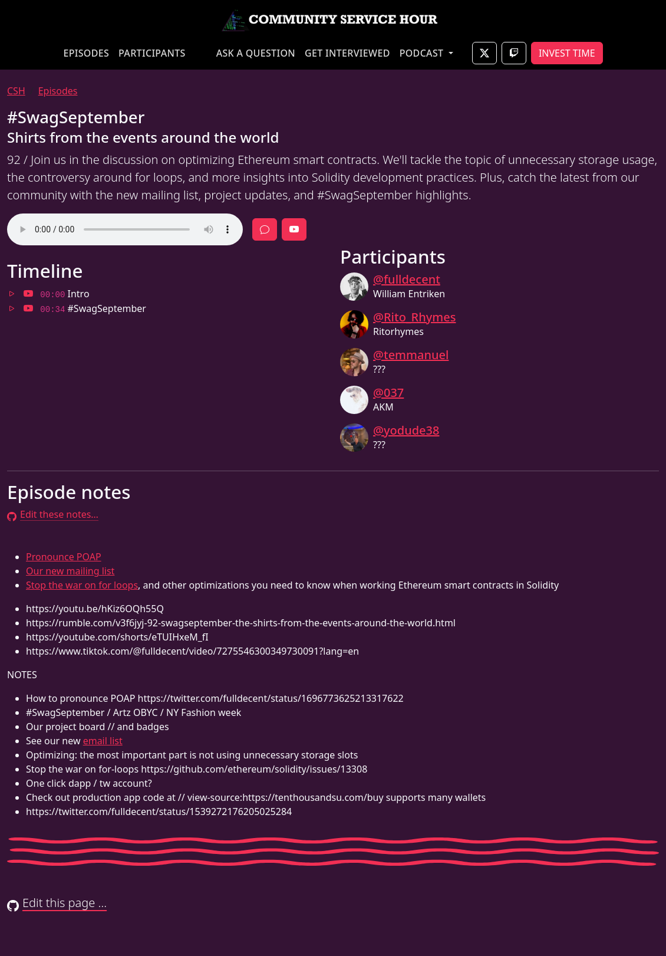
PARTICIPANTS (152, 53)
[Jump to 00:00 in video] (28, 293)
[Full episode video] (294, 229)
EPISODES (86, 53)
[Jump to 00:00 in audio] (12, 293)
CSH (16, 90)
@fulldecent (406, 279)
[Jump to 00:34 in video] (28, 308)
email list (103, 740)
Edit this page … (57, 903)
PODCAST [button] (423, 53)
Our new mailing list (70, 570)
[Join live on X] (484, 53)
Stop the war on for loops (82, 585)
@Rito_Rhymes (414, 317)
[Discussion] (264, 229)
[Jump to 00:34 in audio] (12, 308)
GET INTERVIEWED (347, 53)
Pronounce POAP (63, 556)
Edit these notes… (52, 514)
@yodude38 (406, 430)
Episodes (58, 90)
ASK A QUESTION (255, 53)
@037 (388, 392)
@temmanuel (411, 355)
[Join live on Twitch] (514, 53)
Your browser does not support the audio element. (125, 229)
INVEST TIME (567, 53)
